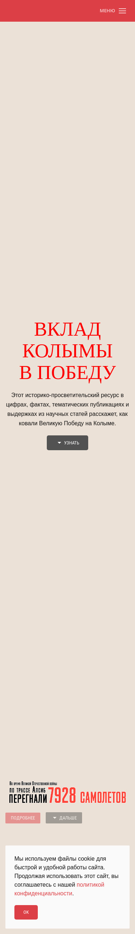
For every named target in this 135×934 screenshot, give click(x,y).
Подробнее (23, 818)
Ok (26, 912)
